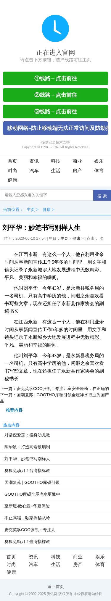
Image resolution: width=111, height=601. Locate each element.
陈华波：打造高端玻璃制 (27, 446)
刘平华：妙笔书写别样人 (27, 458)
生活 (55, 170)
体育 (99, 170)
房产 (77, 170)
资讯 (34, 161)
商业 (77, 161)
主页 (31, 209)
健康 (12, 180)
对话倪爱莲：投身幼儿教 (27, 435)
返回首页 (55, 586)
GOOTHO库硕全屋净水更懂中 (32, 494)
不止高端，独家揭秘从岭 (27, 517)
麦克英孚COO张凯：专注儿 (29, 529)
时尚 (12, 170)
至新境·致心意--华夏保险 (27, 506)
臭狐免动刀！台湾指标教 (27, 470)
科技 (55, 161)
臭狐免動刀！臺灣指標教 (27, 541)
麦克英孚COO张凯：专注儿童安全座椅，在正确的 (63, 388)
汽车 (34, 170)
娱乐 (99, 161)
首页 (12, 161)
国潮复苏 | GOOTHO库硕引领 (31, 482)
